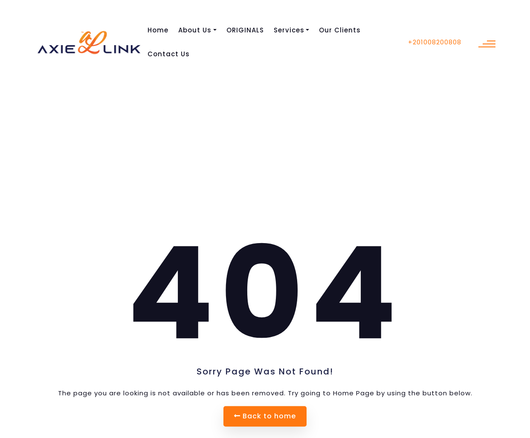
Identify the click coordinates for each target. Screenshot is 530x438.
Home (158, 30)
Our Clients (340, 30)
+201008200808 (434, 42)
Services (289, 30)
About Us (194, 30)
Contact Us (169, 53)
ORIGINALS (245, 30)
